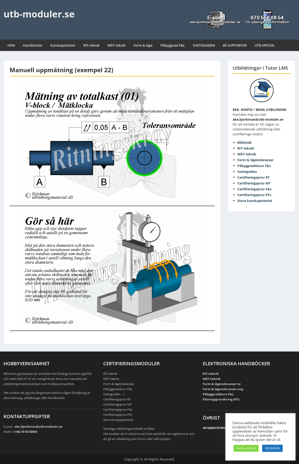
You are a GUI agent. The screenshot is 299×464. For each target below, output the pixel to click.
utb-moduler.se (39, 13)
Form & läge (143, 45)
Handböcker (33, 45)
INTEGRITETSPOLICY (217, 428)
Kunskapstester (62, 45)
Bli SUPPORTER (235, 45)
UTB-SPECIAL (265, 45)
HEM (11, 45)
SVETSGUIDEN (204, 45)
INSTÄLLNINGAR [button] (246, 448)
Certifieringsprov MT (254, 183)
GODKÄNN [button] (272, 448)
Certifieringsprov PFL (254, 195)
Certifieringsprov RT (253, 177)
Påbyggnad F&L (172, 45)
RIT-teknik (91, 45)
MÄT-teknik (116, 45)
